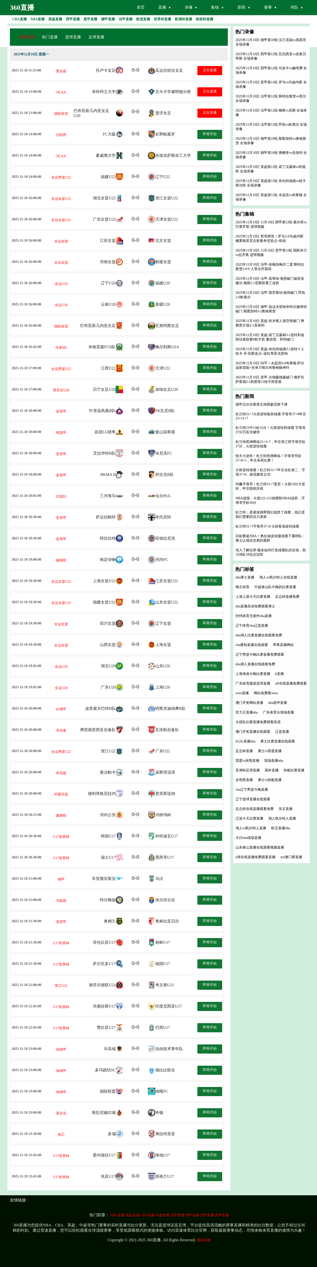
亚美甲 (61, 411)
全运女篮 (61, 241)
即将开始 (210, 134)
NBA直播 (117, 1215)
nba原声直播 (277, 703)
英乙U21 (61, 986)
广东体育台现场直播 (278, 712)
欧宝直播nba (280, 828)
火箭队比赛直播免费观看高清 (258, 722)
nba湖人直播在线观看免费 (255, 664)
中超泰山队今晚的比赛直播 (275, 587)
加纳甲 (61, 1049)
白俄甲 (61, 709)
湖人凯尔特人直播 (282, 818)
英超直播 (132, 1215)
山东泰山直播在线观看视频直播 (260, 847)
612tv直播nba (245, 741)
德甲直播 (192, 1215)
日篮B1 (61, 496)
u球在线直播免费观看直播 (255, 857)
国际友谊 (61, 113)
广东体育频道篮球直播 (253, 683)
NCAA (61, 92)
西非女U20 (61, 390)
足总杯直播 (244, 751)
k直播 (279, 674)
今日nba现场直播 (248, 838)
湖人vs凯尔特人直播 (251, 828)
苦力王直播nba (247, 712)
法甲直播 (177, 1215)
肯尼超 (61, 773)
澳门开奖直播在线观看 (253, 732)
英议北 (61, 1113)
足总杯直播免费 (287, 597)
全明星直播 (244, 780)
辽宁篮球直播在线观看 (253, 799)
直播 (162, 7)
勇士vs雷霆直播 (270, 751)
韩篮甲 (61, 433)
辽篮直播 (282, 732)
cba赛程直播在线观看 (252, 645)
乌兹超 (61, 900)
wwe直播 (242, 693)
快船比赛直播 (294, 770)
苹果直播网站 (283, 645)
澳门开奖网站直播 (249, 703)
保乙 (61, 1134)
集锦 (215, 7)
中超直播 (162, 1215)
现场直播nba (273, 760)
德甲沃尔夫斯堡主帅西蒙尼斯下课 (262, 404)
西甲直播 (222, 1215)
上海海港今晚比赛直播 (253, 674)
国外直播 (272, 770)
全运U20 (61, 284)
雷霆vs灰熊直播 (247, 760)
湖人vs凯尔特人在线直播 (278, 577)
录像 (189, 7)
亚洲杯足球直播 (248, 770)
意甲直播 (207, 1215)
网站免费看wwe (266, 693)
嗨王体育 (242, 587)
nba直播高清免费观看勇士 (255, 606)
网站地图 (204, 1240)
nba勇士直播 (245, 577)
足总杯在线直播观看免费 (255, 809)
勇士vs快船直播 (270, 780)
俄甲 (61, 879)
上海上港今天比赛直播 (253, 597)
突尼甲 (61, 922)
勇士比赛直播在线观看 (277, 741)
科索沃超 (61, 794)
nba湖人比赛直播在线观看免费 (259, 635)
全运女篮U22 (61, 199)
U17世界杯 (61, 837)
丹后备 (61, 730)
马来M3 (61, 347)
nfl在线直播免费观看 (291, 683)
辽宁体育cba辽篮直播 (252, 625)
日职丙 (61, 135)
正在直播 (210, 70)
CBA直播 (147, 1215)
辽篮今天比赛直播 (249, 818)
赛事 (268, 7)
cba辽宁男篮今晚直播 (252, 789)
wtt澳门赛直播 (291, 857)
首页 (141, 7)
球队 (294, 7)
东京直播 (285, 809)
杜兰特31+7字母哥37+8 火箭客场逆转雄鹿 (267, 526)
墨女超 (61, 71)
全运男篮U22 (61, 177)
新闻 (241, 7)
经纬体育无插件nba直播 (254, 616)
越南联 (61, 560)
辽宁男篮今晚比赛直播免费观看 (260, 654)
